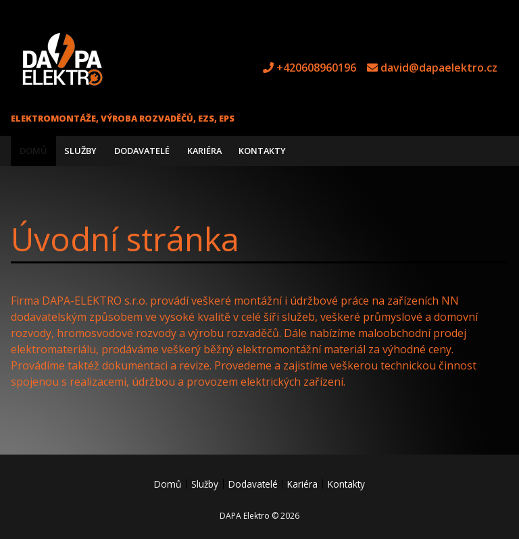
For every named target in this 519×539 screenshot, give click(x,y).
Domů (33, 151)
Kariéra (204, 151)
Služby (80, 151)
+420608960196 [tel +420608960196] (316, 67)
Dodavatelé (142, 151)
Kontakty (262, 151)
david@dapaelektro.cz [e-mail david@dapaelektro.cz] (438, 67)
